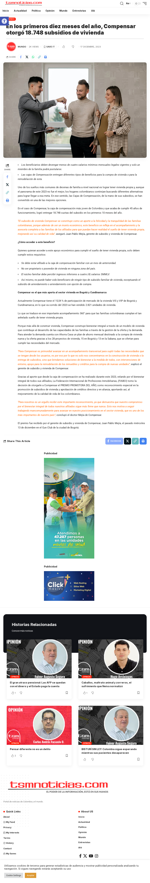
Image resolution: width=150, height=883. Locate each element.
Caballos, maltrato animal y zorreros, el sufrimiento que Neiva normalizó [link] (107, 684)
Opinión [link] (15, 677)
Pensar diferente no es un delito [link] (30, 749)
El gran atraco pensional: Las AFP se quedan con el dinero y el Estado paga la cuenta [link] (38, 684)
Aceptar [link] (30, 875)
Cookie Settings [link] (13, 875)
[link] (4, 21)
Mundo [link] (11, 19)
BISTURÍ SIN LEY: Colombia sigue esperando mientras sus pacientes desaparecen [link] (110, 751)
